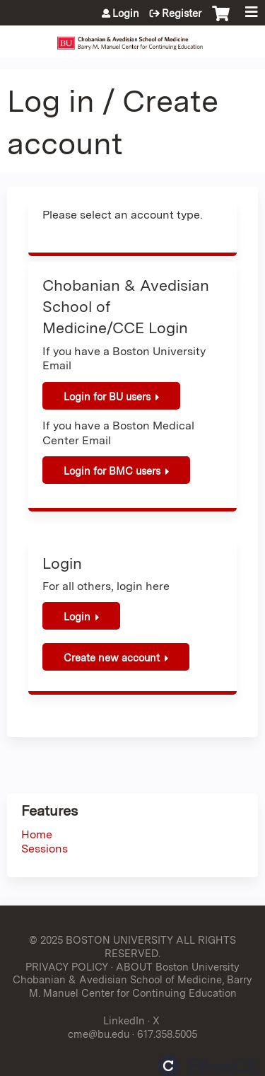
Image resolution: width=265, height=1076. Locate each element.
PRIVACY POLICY (66, 967)
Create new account (112, 658)
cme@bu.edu (98, 1034)
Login (125, 13)
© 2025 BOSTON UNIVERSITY (101, 940)
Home (36, 834)
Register (181, 13)
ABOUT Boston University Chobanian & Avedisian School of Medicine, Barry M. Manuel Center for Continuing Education (132, 980)
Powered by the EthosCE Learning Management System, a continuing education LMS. (208, 1065)
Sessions (44, 848)
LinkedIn (124, 1020)
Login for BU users (107, 397)
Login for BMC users (112, 471)
